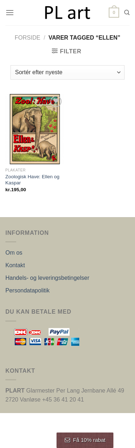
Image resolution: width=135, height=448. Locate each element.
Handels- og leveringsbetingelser (47, 278)
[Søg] (127, 12)
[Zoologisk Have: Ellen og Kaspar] (34, 129)
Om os (13, 253)
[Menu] (9, 12)
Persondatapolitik (27, 290)
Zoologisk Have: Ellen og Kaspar (32, 180)
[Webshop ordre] (67, 72)
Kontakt (15, 265)
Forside (27, 38)
